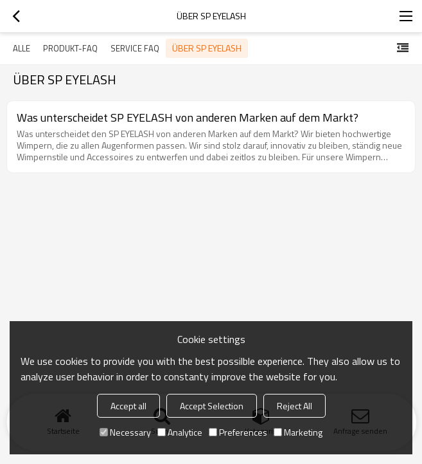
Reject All (294, 406)
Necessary (125, 432)
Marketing (298, 432)
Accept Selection (211, 406)
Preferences (238, 432)
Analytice (179, 432)
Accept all (128, 406)
